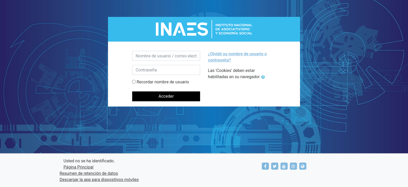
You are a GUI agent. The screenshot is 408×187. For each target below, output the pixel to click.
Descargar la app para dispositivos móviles (99, 179)
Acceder (166, 96)
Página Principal (78, 167)
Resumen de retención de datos (89, 173)
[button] (264, 77)
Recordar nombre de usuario (163, 81)
